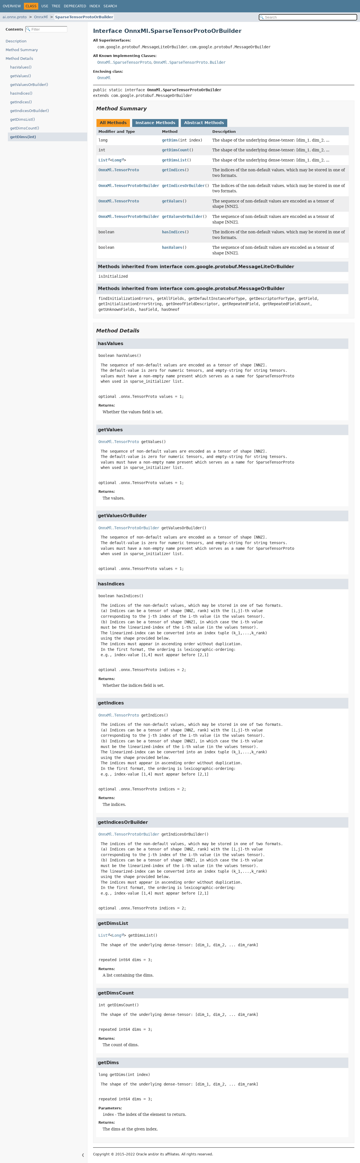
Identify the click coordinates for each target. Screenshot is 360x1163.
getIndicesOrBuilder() (29, 111)
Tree (56, 6)
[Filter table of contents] (46, 29)
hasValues (172, 247)
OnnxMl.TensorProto (118, 170)
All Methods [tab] (113, 122)
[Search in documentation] (308, 17)
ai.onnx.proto (15, 17)
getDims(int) (21, 137)
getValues (172, 201)
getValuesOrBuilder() (29, 85)
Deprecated (75, 6)
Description (17, 41)
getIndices (173, 170)
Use (44, 6)
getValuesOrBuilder (182, 216)
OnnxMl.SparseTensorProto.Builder (190, 62)
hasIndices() (21, 93)
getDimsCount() (24, 128)
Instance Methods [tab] (155, 122)
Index (94, 6)
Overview (12, 6)
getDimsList (174, 160)
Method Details (19, 58)
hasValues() (21, 67)
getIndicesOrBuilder (183, 185)
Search (110, 6)
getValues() (20, 76)
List (102, 160)
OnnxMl (41, 17)
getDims (170, 140)
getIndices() (21, 102)
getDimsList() (22, 119)
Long (116, 160)
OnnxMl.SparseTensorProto (124, 62)
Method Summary (22, 50)
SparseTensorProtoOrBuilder (84, 17)
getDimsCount (175, 150)
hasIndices (173, 232)
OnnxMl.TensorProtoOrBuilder (128, 185)
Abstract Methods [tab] (204, 122)
